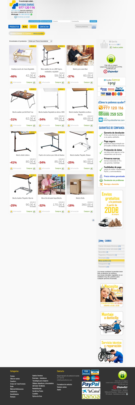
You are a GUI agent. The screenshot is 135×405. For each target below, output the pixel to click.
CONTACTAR (44, 24)
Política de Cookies (123, 390)
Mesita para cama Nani (80, 67)
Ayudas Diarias (16, 32)
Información (15, 80)
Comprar (31, 80)
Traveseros (104, 265)
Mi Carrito (113, 39)
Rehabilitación (36, 386)
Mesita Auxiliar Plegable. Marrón (22, 196)
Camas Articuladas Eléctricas (110, 244)
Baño (11, 384)
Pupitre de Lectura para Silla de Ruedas (51, 153)
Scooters (13, 379)
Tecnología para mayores (40, 379)
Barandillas (103, 250)
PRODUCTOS (14, 24)
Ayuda (59, 387)
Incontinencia (14, 392)
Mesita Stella (80, 196)
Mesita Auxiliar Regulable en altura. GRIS (51, 110)
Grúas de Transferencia (17, 382)
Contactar (125, 388)
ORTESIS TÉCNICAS (38, 384)
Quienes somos (62, 385)
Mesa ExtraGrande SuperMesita (51, 196)
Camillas (35, 391)
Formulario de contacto (64, 382)
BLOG (25, 24)
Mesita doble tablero (22, 153)
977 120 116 (15, 9)
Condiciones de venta (119, 392)
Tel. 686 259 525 (26, 12)
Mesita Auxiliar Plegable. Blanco (80, 153)
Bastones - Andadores (39, 376)
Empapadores (104, 262)
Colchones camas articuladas (110, 247)
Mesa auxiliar (38, 32)
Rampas (12, 395)
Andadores (13, 389)
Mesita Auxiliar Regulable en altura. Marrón (80, 111)
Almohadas (104, 256)
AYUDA (33, 24)
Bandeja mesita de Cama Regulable (22, 67)
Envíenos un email (21, 15)
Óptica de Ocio (37, 394)
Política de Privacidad (111, 390)
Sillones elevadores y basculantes (43, 381)
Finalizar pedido (116, 45)
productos (112, 43)
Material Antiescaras (17, 387)
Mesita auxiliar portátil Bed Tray (22, 110)
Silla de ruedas (15, 377)
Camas (28, 32)
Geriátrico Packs (37, 389)
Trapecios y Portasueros (108, 253)
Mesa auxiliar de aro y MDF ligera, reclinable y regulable (51, 68)
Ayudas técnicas (37, 373)
